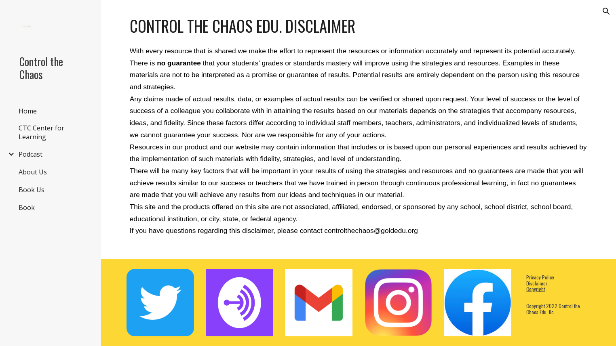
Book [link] (27, 207)
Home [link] (28, 111)
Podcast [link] (30, 154)
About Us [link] (33, 172)
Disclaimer (536, 283)
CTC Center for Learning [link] (41, 132)
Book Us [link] (31, 189)
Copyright (535, 288)
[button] (606, 11)
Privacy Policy (540, 277)
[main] (359, 130)
